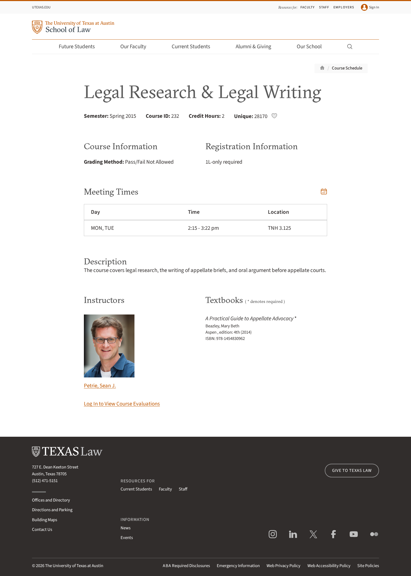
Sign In (370, 7)
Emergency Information (238, 566)
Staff (324, 7)
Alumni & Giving (257, 46)
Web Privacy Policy (283, 566)
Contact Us (42, 529)
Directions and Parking (52, 510)
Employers (343, 7)
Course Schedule (347, 68)
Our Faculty (136, 46)
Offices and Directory (51, 500)
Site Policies (368, 566)
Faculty (307, 7)
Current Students (194, 46)
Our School (313, 46)
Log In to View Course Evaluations (122, 404)
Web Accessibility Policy (328, 566)
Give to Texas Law (351, 470)
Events (127, 538)
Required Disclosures (186, 566)
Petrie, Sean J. (109, 352)
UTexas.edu (41, 7)
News (126, 528)
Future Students (80, 46)
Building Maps (44, 520)
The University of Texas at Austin (74, 566)
